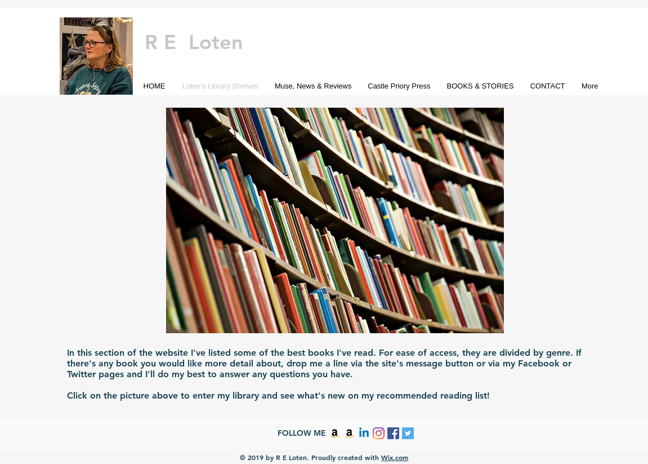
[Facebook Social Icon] (393, 433)
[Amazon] (335, 433)
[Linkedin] (364, 433)
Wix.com (394, 457)
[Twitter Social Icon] (408, 433)
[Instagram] (379, 433)
